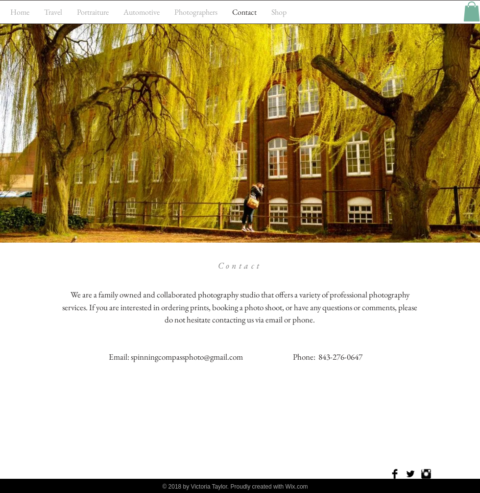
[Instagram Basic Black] (426, 474)
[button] (471, 11)
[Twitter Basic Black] (410, 474)
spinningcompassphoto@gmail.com (187, 356)
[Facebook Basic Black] (395, 474)
